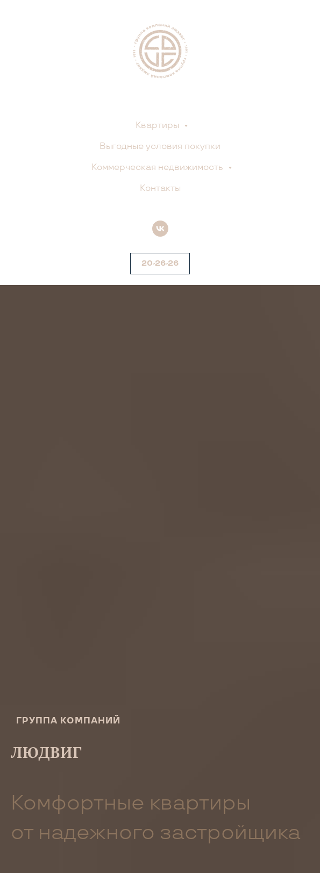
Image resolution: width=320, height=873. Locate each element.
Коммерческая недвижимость (158, 167)
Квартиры (158, 125)
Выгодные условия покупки (160, 146)
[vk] (160, 229)
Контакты (160, 188)
